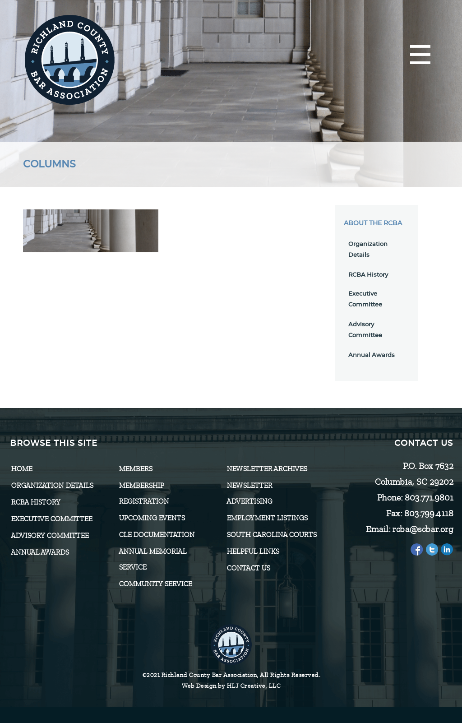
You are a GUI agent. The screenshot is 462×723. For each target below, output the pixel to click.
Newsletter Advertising (249, 493)
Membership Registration (144, 493)
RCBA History (368, 275)
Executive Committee (51, 519)
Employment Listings (266, 518)
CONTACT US (248, 568)
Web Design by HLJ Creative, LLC (231, 685)
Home (21, 469)
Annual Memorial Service (152, 559)
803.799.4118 (428, 513)
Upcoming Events (152, 518)
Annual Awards (371, 355)
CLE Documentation (156, 535)
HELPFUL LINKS (252, 551)
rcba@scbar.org (422, 529)
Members (135, 469)
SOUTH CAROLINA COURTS (271, 535)
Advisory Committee (49, 536)
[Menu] (420, 55)
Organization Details (52, 486)
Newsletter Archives (266, 469)
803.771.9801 (428, 497)
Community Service (155, 584)
